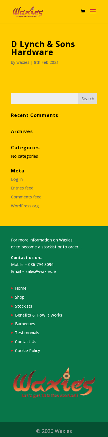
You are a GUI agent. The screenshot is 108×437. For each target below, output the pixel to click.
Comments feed (26, 197)
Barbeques (25, 323)
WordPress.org (25, 206)
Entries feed (22, 188)
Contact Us (25, 341)
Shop (19, 297)
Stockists (23, 306)
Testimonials (27, 332)
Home (20, 288)
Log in (17, 179)
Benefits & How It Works (38, 315)
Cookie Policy (27, 350)
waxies (22, 62)
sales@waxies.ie (41, 271)
